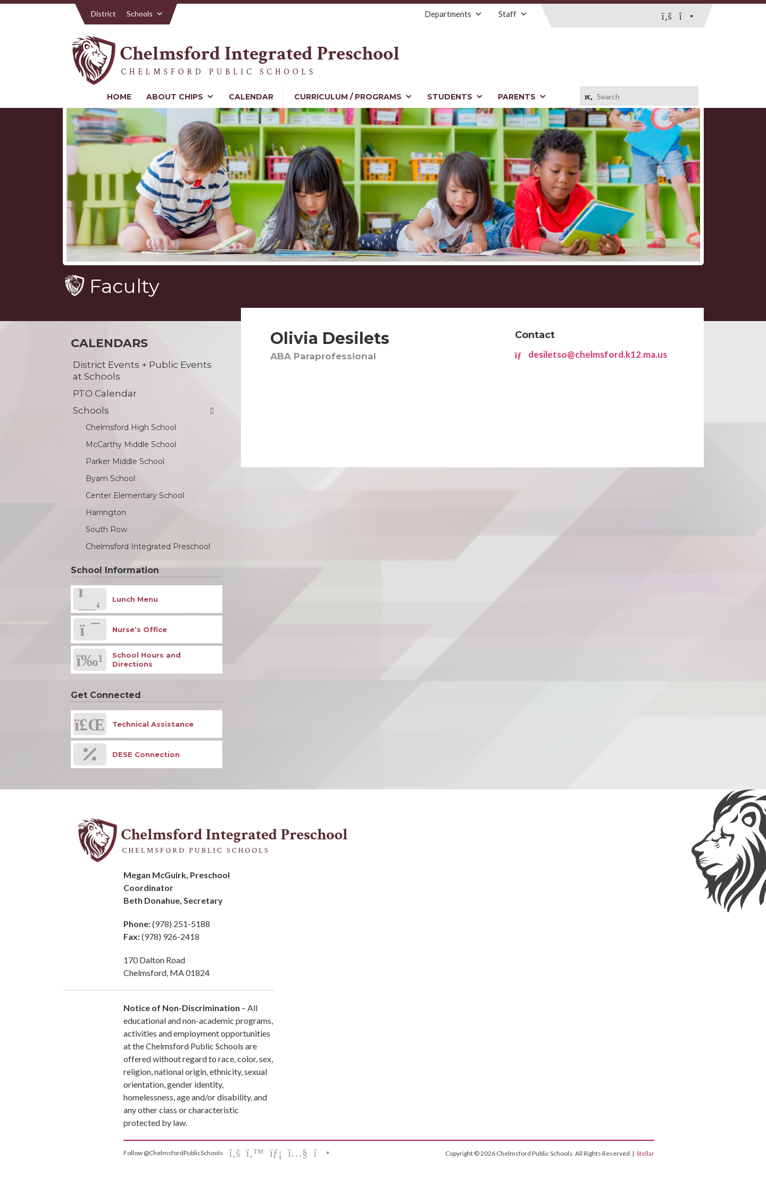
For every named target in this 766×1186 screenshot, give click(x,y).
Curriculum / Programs (353, 97)
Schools (145, 13)
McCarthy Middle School (131, 444)
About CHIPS (180, 97)
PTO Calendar (105, 393)
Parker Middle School (125, 461)
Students (455, 97)
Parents (522, 97)
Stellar (645, 1153)
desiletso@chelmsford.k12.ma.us (591, 354)
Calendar (251, 97)
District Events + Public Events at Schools (142, 370)
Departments (453, 14)
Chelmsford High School (131, 427)
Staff (513, 14)
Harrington (106, 512)
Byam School (110, 478)
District (103, 13)
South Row (106, 529)
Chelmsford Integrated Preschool (148, 546)
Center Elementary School (135, 495)
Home (119, 97)
